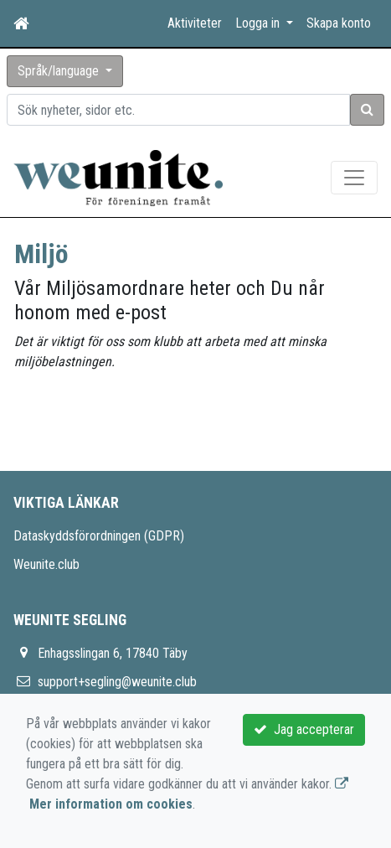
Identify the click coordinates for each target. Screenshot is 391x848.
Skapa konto (338, 23)
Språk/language (60, 71)
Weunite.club (46, 564)
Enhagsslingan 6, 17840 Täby (113, 653)
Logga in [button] (259, 23)
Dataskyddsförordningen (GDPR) (98, 536)
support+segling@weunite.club (117, 682)
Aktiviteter (194, 23)
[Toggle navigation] (354, 177)
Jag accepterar (304, 729)
